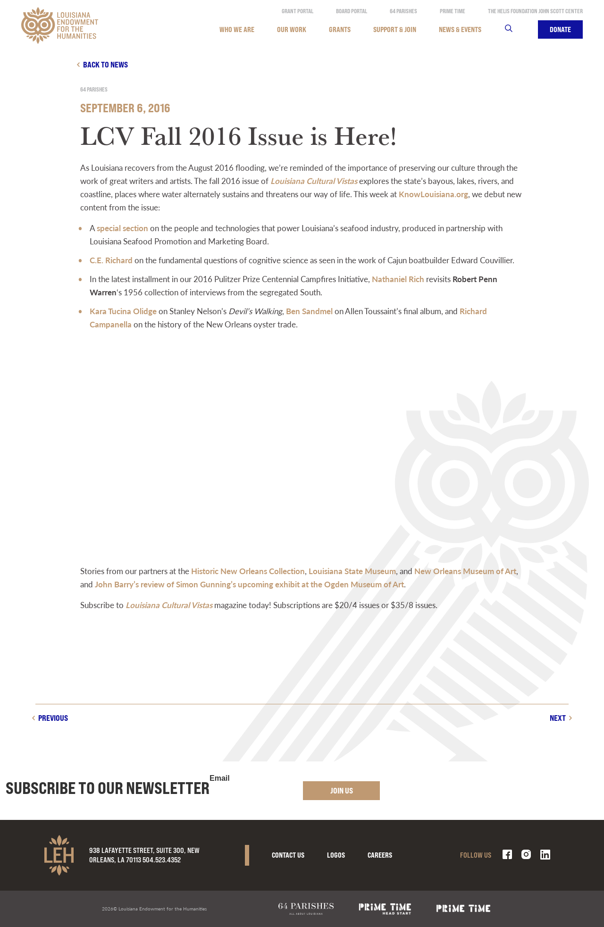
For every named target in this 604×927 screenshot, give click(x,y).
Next (558, 718)
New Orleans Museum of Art (465, 570)
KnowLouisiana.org (433, 194)
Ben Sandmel (309, 311)
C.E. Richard (111, 260)
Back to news (105, 64)
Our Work (291, 29)
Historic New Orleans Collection (248, 570)
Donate (560, 29)
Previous (53, 718)
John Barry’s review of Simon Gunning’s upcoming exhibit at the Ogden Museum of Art (249, 584)
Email (220, 778)
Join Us (341, 790)
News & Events (460, 29)
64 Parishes (403, 11)
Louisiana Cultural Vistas (313, 180)
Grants (340, 29)
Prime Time (452, 11)
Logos (336, 855)
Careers (380, 855)
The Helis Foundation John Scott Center (535, 11)
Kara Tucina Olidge (123, 311)
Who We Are (236, 29)
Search (514, 29)
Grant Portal (297, 11)
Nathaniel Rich (398, 278)
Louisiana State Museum (352, 570)
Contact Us (288, 855)
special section (122, 228)
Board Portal (351, 11)
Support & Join (394, 29)
